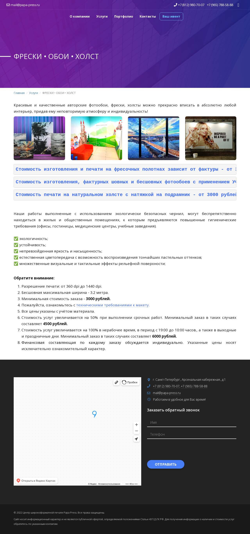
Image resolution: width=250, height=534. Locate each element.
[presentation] (176, 449)
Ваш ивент (171, 16)
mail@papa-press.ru (25, 5)
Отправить (166, 464)
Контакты (148, 16)
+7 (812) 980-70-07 (191, 5)
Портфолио (123, 16)
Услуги (102, 16)
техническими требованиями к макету (112, 305)
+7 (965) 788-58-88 (220, 5)
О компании (80, 16)
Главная (19, 93)
